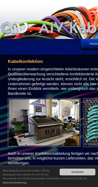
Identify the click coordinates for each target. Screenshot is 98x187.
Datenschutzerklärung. (15, 182)
